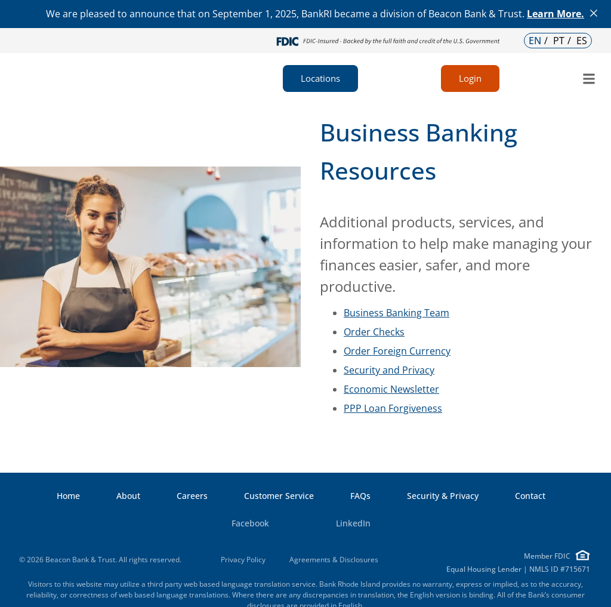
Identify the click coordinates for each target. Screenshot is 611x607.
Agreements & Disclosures (333, 559)
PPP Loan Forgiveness (393, 408)
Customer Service (279, 496)
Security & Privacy (443, 496)
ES (581, 40)
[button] (589, 78)
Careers (192, 496)
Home (68, 496)
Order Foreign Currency (397, 351)
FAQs (360, 496)
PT (558, 40)
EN (535, 40)
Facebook (236, 523)
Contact (530, 496)
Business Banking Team (396, 312)
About (128, 496)
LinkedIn (339, 523)
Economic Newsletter (391, 389)
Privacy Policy (243, 559)
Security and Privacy (389, 370)
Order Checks (374, 331)
